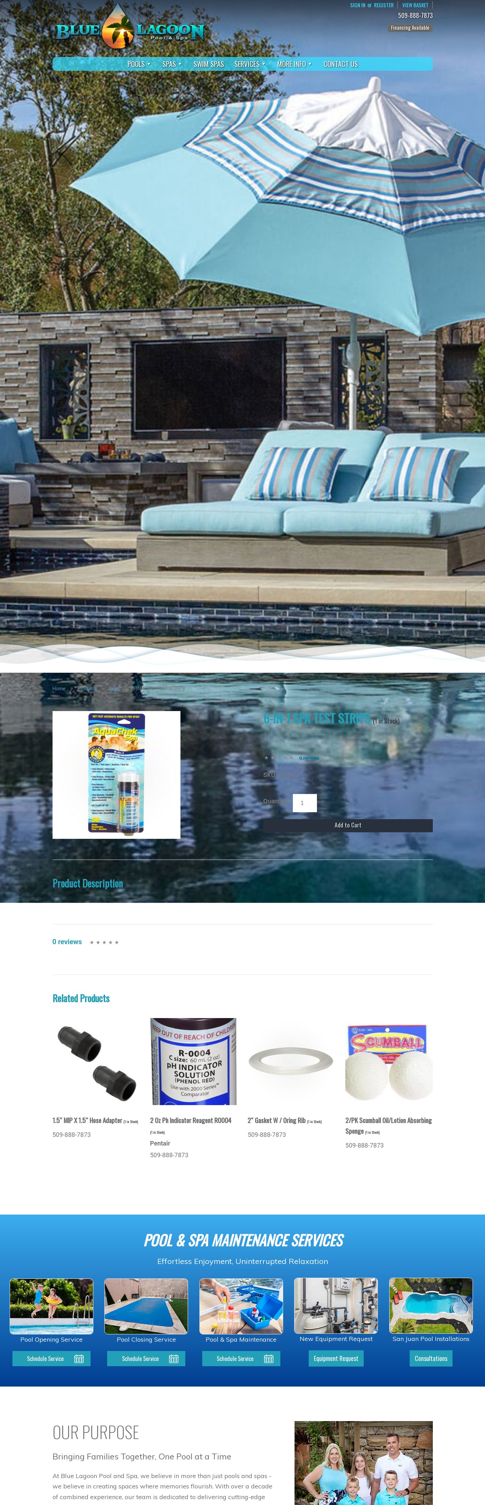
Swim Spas (209, 63)
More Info (295, 64)
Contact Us (341, 63)
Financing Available (410, 27)
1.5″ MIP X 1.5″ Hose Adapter (95, 1120)
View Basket (415, 5)
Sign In (355, 5)
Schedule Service (45, 1358)
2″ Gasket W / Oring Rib (284, 1120)
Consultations (431, 1358)
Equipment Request (336, 1358)
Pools (140, 64)
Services (250, 64)
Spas (172, 64)
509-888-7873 (417, 15)
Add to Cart (348, 825)
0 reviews (309, 757)
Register (382, 5)
